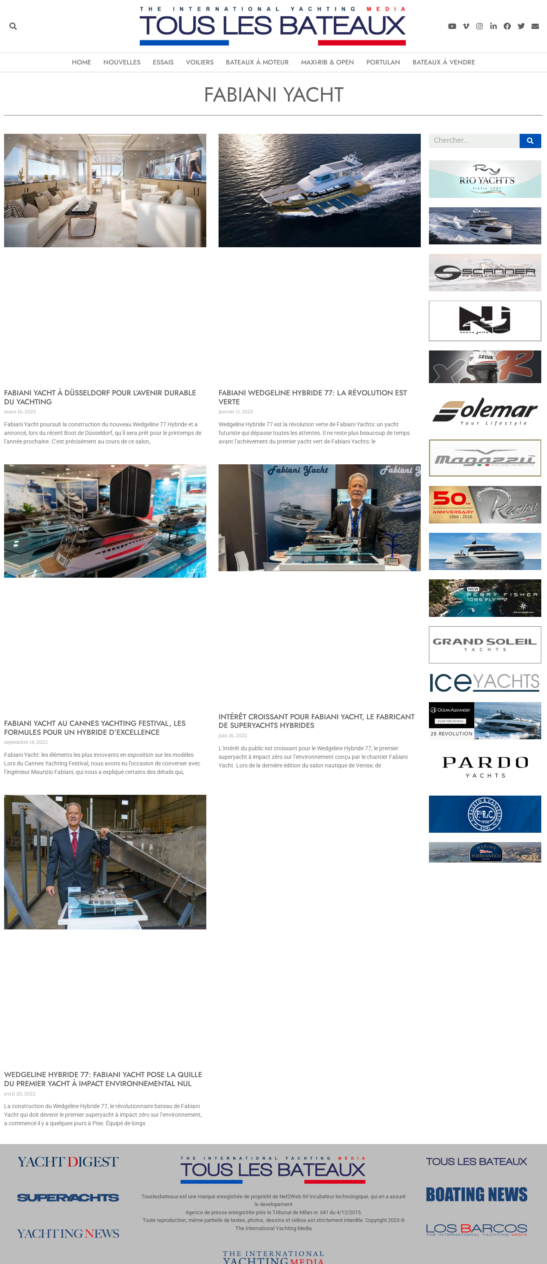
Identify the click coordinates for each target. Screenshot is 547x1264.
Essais (163, 62)
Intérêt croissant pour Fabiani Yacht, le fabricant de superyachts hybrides (317, 721)
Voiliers (200, 62)
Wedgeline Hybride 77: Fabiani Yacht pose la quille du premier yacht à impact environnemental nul (103, 1079)
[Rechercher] (530, 141)
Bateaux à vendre (444, 62)
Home (81, 62)
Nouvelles (122, 62)
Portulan (383, 62)
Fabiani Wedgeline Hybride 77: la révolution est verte (313, 397)
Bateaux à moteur (257, 62)
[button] (13, 26)
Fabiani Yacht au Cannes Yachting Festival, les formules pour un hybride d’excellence (94, 728)
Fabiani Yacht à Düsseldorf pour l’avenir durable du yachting (100, 397)
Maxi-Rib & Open (327, 62)
